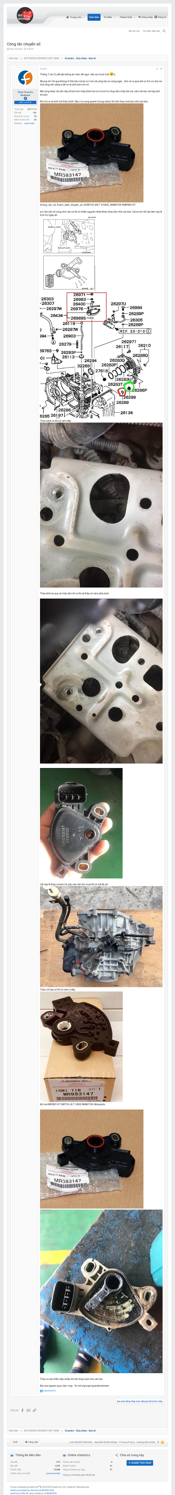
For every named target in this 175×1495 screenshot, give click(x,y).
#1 (161, 69)
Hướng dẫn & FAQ (146, 1442)
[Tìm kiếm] (164, 31)
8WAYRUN (51, 1493)
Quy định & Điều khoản (105, 1442)
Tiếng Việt (31, 1442)
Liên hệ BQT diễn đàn (81, 1442)
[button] (84, 17)
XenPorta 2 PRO (18, 1493)
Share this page (139, 1463)
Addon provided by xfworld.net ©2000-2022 (32, 1490)
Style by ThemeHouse (78, 1487)
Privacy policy (127, 1442)
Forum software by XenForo (38, 1487)
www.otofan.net (31, 123)
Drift (15, 1442)
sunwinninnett (53, 1473)
